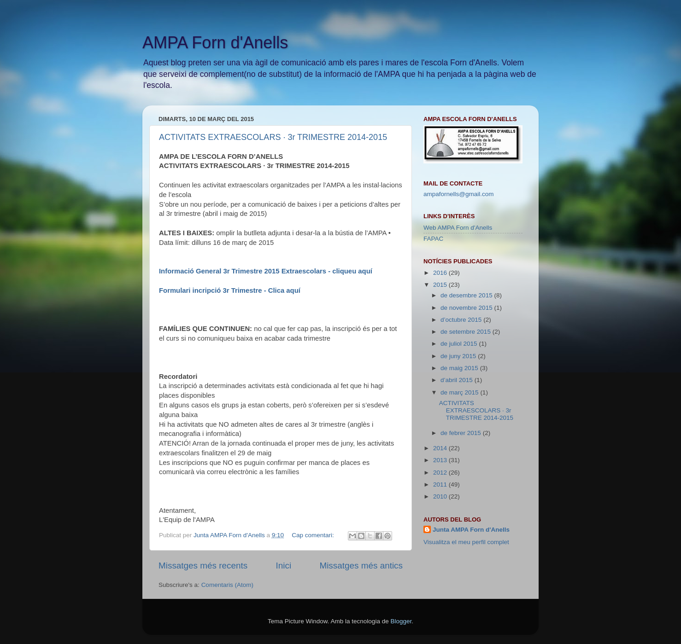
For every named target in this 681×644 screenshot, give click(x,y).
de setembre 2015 (466, 331)
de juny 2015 (459, 356)
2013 (441, 460)
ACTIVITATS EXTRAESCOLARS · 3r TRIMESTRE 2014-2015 (273, 137)
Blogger (400, 621)
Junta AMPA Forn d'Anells (471, 529)
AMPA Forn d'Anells (215, 42)
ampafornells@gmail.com (458, 194)
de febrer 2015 (461, 432)
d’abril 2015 (457, 380)
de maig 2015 (460, 368)
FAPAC (433, 238)
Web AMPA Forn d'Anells (457, 227)
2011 (441, 484)
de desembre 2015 (467, 295)
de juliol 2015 (459, 343)
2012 (441, 472)
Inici (284, 565)
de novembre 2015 (467, 307)
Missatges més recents (203, 565)
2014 (441, 448)
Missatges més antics (361, 565)
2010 (441, 496)
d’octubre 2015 (461, 319)
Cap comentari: (313, 535)
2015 (441, 284)
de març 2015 (460, 392)
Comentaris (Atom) (227, 584)
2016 (441, 272)
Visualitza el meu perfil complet (466, 542)
